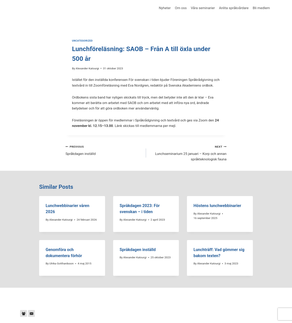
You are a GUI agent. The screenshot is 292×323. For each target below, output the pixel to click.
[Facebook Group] (23, 313)
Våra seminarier (203, 8)
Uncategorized (82, 40)
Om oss (181, 8)
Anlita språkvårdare (234, 8)
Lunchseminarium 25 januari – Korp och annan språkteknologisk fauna (188, 152)
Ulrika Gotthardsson (61, 263)
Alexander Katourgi (87, 68)
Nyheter (165, 8)
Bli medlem (261, 8)
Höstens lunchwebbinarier (217, 205)
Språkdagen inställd (104, 150)
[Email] (31, 313)
